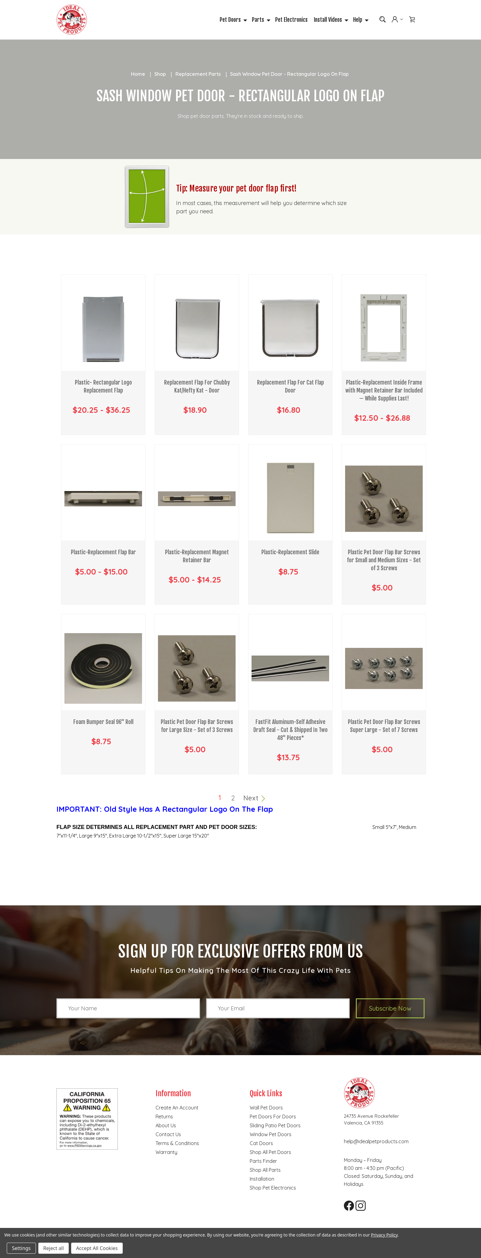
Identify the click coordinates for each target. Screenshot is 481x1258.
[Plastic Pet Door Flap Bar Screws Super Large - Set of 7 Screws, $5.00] (384, 669)
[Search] (382, 20)
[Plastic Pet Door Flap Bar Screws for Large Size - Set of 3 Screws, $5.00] (197, 669)
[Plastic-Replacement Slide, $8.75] (290, 499)
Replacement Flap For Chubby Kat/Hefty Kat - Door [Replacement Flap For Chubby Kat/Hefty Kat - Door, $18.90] (197, 387)
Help (360, 20)
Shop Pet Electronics (273, 1188)
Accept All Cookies (97, 1248)
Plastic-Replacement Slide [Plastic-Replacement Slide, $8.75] (290, 552)
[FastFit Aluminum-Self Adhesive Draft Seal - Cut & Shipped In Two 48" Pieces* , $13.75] (290, 669)
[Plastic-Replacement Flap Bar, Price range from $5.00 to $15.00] (103, 499)
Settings (21, 1248)
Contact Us (168, 1135)
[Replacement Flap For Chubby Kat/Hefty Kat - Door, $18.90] (197, 329)
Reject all (53, 1248)
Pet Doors (233, 20)
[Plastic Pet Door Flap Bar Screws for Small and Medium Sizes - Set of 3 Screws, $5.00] (384, 499)
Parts (260, 20)
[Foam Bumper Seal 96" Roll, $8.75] (103, 669)
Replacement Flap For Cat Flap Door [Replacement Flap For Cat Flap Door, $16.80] (290, 387)
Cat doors (261, 1144)
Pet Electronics (291, 20)
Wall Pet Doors (266, 1108)
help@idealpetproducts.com (376, 1142)
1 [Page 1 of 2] (219, 798)
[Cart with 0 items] (412, 20)
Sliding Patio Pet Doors (275, 1126)
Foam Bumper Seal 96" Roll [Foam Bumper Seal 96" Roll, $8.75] (103, 722)
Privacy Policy (384, 1235)
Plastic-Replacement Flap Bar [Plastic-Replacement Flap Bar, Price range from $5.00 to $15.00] (103, 552)
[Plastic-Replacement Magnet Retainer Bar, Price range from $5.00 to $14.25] (197, 499)
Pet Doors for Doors (273, 1117)
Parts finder (263, 1162)
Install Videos (330, 20)
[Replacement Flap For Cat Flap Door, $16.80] (290, 329)
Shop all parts (265, 1170)
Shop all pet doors (270, 1153)
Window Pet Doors (270, 1135)
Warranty (166, 1153)
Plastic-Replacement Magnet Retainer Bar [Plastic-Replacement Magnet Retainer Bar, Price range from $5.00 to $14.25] (197, 556)
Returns (164, 1117)
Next (254, 798)
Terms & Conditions (177, 1144)
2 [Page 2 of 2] (233, 798)
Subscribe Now (390, 1009)
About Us (166, 1126)
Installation (262, 1179)
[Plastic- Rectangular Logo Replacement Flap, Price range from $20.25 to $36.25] (103, 329)
